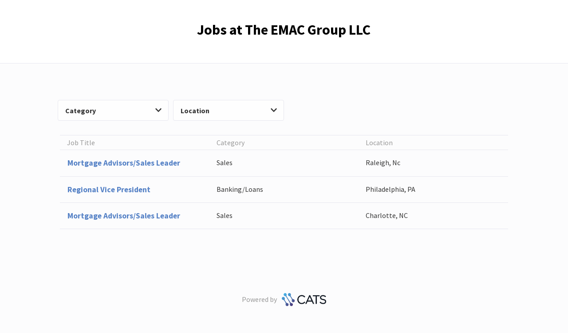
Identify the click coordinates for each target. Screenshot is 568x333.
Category (113, 110)
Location (229, 110)
